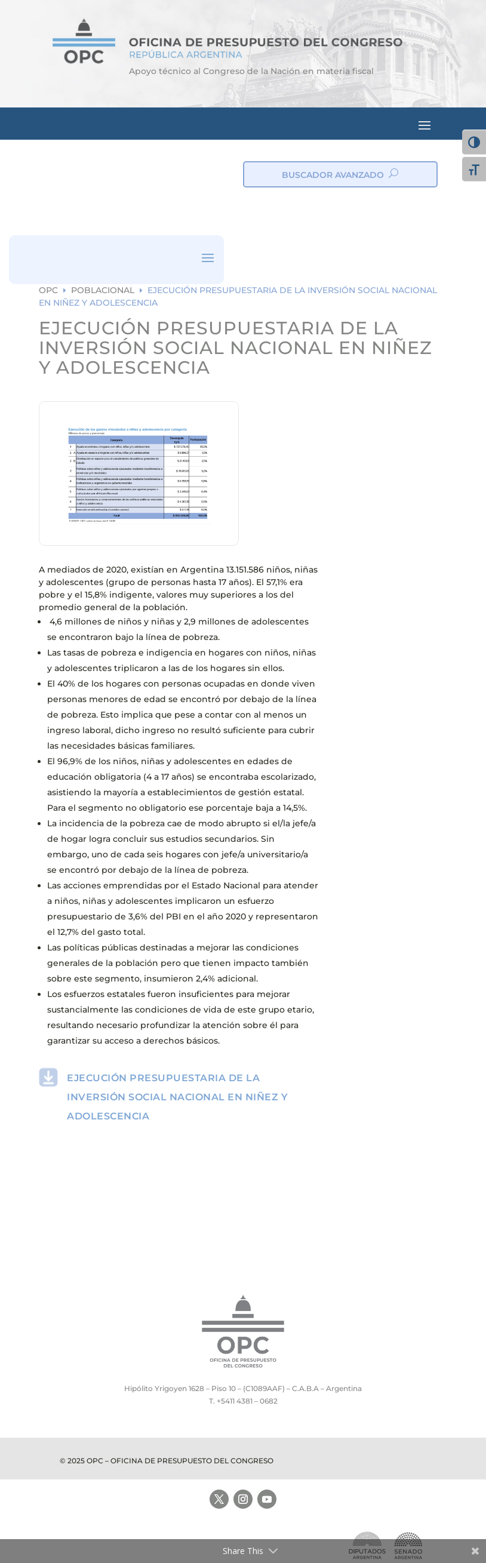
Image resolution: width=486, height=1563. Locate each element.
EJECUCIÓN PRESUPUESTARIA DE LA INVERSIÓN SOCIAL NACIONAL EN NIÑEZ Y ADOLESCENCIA (177, 1097)
